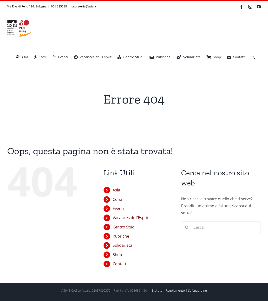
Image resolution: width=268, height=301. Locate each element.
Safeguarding (197, 290)
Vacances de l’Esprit (131, 217)
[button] (253, 57)
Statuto (157, 290)
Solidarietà (122, 245)
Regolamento (175, 290)
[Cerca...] (221, 227)
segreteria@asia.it (84, 6)
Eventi (118, 208)
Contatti (120, 263)
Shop (117, 254)
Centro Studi (124, 227)
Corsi (117, 199)
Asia (116, 190)
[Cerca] (187, 227)
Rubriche (121, 236)
